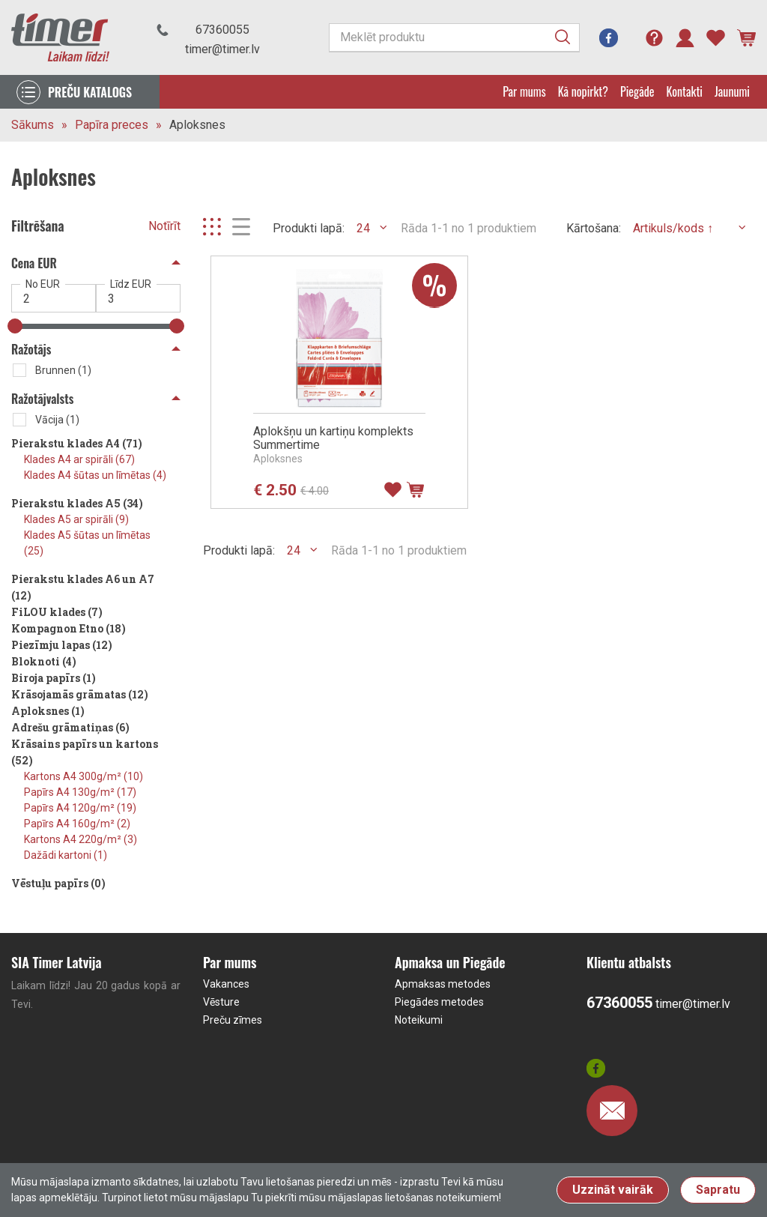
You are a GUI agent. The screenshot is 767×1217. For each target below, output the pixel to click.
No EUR (42, 284)
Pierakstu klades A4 (76, 443)
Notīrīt (164, 226)
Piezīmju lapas (61, 645)
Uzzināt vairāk (612, 1190)
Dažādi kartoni (65, 855)
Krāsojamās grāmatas (79, 694)
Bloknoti (43, 661)
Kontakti (685, 91)
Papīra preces (111, 125)
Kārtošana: (593, 228)
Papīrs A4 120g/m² (80, 808)
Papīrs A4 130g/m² (80, 792)
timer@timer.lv (222, 49)
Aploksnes (197, 125)
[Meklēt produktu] (454, 37)
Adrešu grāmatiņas (70, 727)
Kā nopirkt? (583, 91)
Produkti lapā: (309, 228)
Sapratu (718, 1190)
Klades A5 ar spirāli (76, 519)
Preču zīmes (232, 1020)
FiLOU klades (57, 612)
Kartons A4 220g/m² (80, 839)
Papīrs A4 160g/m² (77, 824)
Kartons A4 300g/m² (83, 776)
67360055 (222, 29)
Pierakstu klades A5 (77, 503)
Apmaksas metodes (443, 984)
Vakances (226, 984)
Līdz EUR (130, 284)
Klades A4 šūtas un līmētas (95, 475)
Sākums (32, 125)
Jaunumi (732, 91)
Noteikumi (419, 1020)
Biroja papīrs (53, 678)
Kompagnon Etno (68, 628)
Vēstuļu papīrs (58, 883)
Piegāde (637, 91)
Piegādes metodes (439, 1002)
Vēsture (221, 1002)
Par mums (524, 91)
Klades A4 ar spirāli (79, 459)
